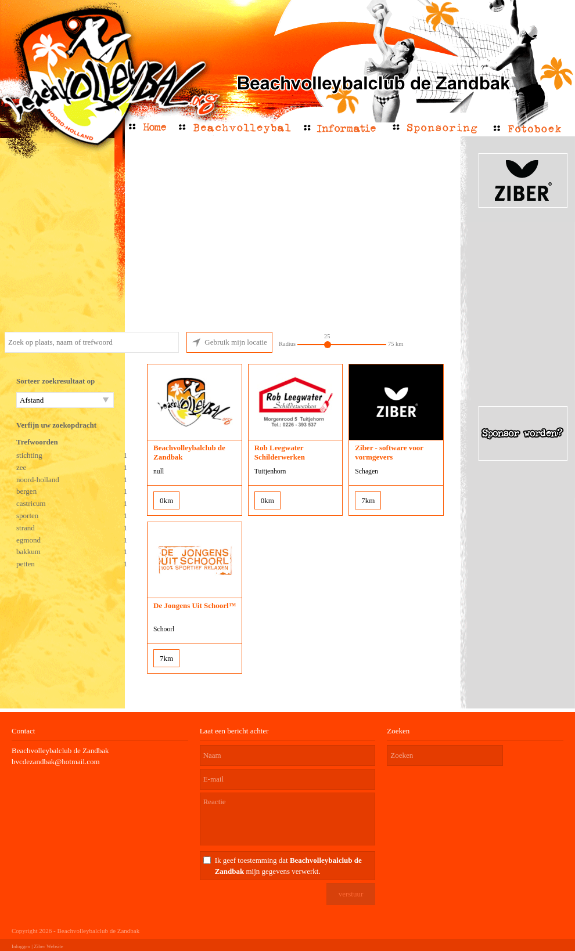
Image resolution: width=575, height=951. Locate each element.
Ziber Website (48, 946)
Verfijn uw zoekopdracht (56, 425)
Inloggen (21, 946)
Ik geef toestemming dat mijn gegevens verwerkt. (288, 866)
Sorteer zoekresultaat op (55, 381)
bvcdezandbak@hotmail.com (56, 761)
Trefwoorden (37, 441)
